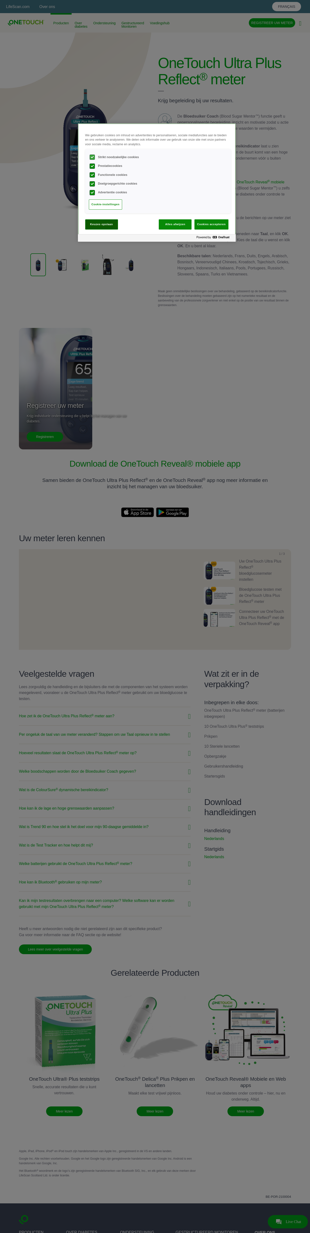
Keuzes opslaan (101, 224)
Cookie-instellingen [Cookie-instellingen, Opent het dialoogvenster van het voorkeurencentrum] (106, 204)
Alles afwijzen (175, 224)
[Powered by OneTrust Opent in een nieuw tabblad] (214, 239)
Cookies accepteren (211, 224)
